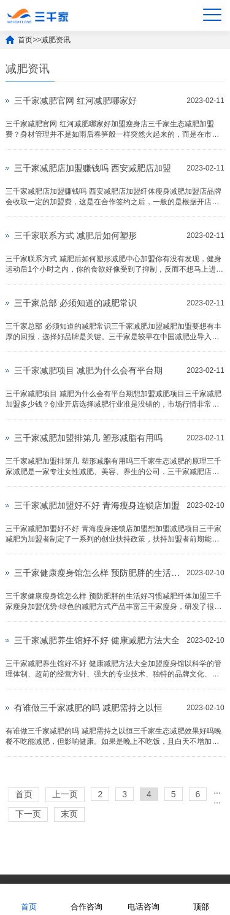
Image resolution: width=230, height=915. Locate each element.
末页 (69, 814)
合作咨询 (86, 898)
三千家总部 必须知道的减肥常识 (75, 303)
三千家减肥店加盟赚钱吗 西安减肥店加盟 (92, 168)
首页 (25, 40)
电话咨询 (143, 898)
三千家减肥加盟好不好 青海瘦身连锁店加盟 (97, 505)
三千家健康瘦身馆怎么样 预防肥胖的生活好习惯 (97, 573)
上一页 (65, 794)
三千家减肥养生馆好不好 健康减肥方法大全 (97, 640)
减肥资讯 (56, 40)
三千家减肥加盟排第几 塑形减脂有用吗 (88, 438)
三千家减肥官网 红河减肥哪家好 (75, 100)
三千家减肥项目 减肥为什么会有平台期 (88, 370)
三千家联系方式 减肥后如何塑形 (75, 235)
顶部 (201, 898)
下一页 (28, 814)
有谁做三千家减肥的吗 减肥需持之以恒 (88, 708)
